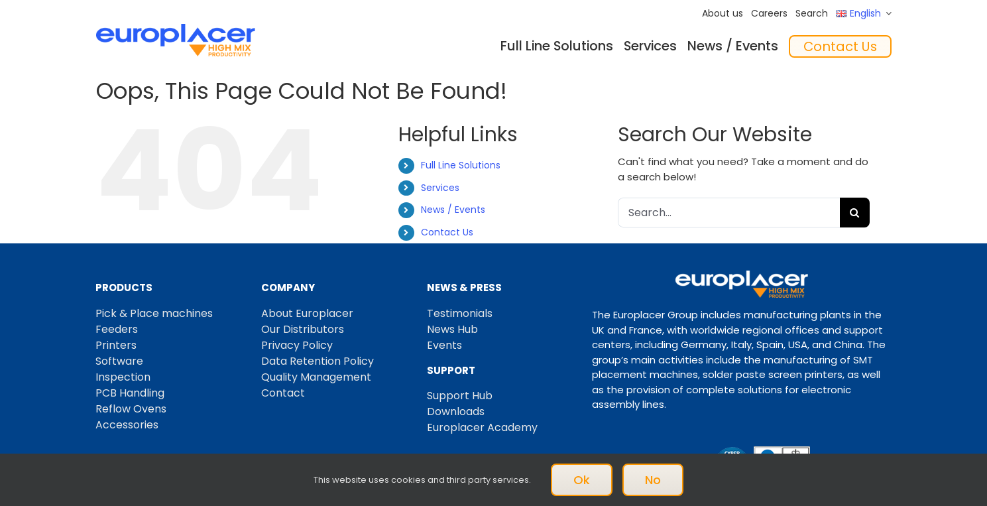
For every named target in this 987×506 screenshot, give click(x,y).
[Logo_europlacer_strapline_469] (175, 29)
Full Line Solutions (460, 165)
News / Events (453, 209)
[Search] (855, 212)
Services (440, 187)
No (653, 480)
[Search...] (729, 212)
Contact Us (447, 232)
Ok (581, 480)
